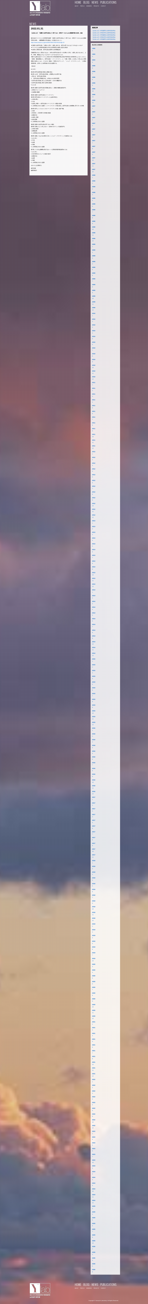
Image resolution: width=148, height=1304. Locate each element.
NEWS (95, 2)
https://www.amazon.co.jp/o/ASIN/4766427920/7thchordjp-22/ (47, 42)
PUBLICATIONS (108, 2)
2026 (93, 1246)
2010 (93, 313)
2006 (93, 65)
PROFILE (82, 6)
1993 (93, 54)
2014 (93, 590)
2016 (93, 728)
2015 (93, 659)
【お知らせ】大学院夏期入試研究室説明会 (103, 35)
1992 (93, 48)
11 (92, 97)
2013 (93, 521)
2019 (93, 924)
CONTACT (103, 6)
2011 (93, 382)
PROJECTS (96, 6)
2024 (93, 1166)
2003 (93, 60)
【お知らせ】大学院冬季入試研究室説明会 (103, 33)
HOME (78, 2)
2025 (93, 1206)
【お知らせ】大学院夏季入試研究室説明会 (103, 30)
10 (92, 91)
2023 (93, 1131)
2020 (93, 964)
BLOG (86, 2)
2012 (93, 451)
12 (92, 102)
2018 (93, 860)
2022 (93, 1079)
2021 (93, 1022)
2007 (93, 106)
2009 (93, 244)
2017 (93, 797)
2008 (93, 175)
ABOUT (76, 6)
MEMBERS (89, 6)
